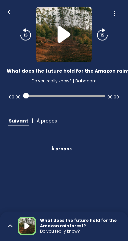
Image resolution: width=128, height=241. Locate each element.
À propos (61, 149)
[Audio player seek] (63, 95)
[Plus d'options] (114, 13)
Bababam (86, 81)
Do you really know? (52, 81)
